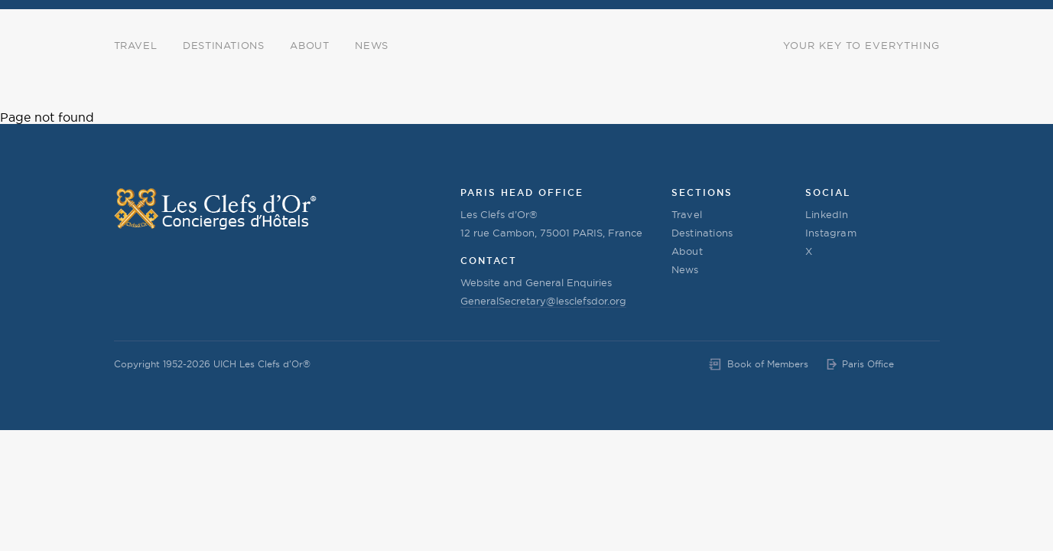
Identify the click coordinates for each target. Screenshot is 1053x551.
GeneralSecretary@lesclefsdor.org (543, 300)
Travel (136, 45)
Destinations (223, 45)
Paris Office (868, 364)
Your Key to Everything (861, 45)
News (371, 45)
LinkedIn (827, 214)
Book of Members (767, 364)
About (309, 45)
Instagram (830, 232)
